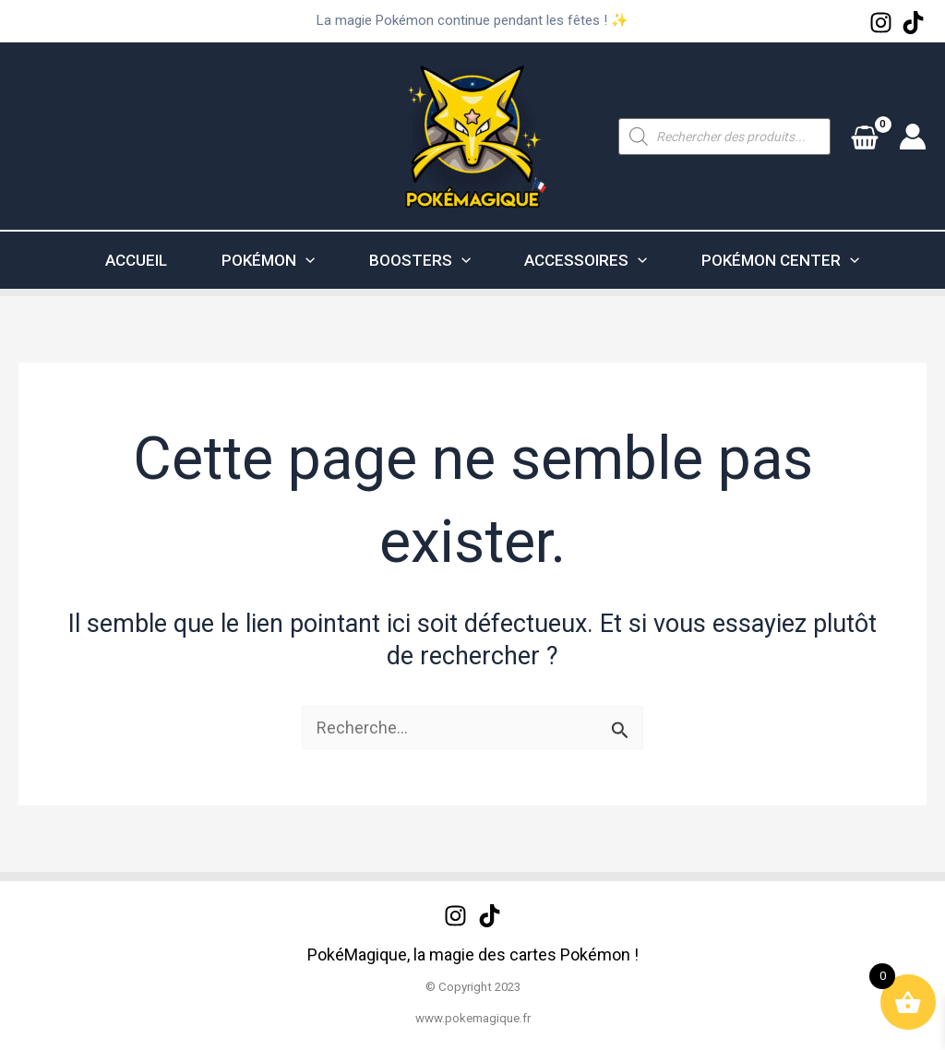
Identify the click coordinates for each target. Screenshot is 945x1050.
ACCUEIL (112, 260)
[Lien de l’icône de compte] (913, 136)
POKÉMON (260, 260)
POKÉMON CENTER (824, 260)
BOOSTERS (429, 260)
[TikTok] (913, 22)
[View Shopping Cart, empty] (864, 136)
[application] (298, 260)
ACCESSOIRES (613, 260)
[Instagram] (880, 22)
